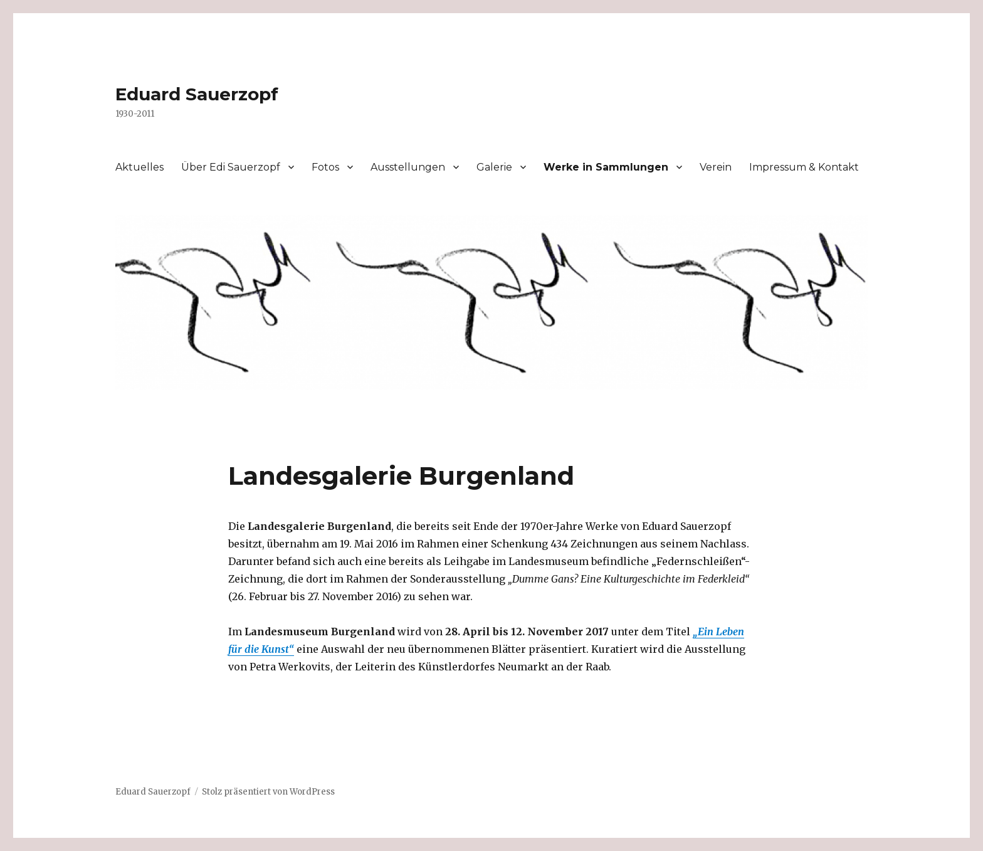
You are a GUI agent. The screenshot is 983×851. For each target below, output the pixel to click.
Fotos (325, 167)
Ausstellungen (408, 167)
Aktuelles (139, 167)
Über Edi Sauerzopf (230, 167)
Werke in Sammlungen (606, 167)
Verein (716, 167)
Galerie (494, 167)
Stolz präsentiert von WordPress (268, 791)
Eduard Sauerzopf (196, 94)
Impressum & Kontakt (804, 167)
